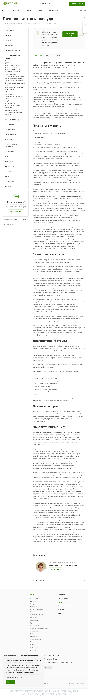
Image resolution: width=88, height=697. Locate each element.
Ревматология (10, 140)
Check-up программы (16, 50)
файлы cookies (25, 660)
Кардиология (16, 125)
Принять (10, 682)
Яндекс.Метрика (11, 665)
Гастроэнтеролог (10, 103)
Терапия (8, 171)
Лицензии (45, 683)
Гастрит (7, 58)
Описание (38, 55)
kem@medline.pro (52, 659)
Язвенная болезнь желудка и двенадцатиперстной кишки (14, 79)
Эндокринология (16, 166)
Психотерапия (16, 130)
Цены (48, 55)
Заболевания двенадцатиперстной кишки (14, 95)
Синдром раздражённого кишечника (13, 114)
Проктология (16, 30)
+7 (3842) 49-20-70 (44, 4)
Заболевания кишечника (13, 92)
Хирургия (16, 40)
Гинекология (16, 152)
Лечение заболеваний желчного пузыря (12, 66)
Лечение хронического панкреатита (12, 107)
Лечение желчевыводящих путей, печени (14, 88)
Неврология (16, 162)
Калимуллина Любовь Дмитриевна (63, 565)
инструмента (10, 670)
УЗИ (16, 157)
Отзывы (57, 55)
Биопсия (16, 186)
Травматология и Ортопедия (16, 146)
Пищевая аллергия (11, 110)
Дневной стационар (16, 120)
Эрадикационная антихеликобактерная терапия (15, 75)
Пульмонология (16, 135)
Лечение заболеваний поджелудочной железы (13, 71)
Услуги (32, 594)
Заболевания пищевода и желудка (13, 100)
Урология (16, 35)
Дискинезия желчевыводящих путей (15, 84)
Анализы (16, 176)
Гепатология (16, 181)
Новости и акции (64, 606)
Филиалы (61, 610)
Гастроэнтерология (16, 55)
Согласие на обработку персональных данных (20, 655)
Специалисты (63, 598)
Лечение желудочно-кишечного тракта (15, 62)
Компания (61, 594)
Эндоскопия (16, 45)
